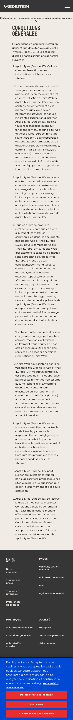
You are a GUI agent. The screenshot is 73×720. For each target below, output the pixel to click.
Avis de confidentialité (19, 627)
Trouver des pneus (13, 581)
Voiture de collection (51, 577)
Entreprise (45, 627)
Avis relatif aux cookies (15, 645)
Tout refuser (36, 704)
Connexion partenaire (51, 635)
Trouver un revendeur (12, 592)
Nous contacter (12, 571)
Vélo (41, 585)
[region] (36, 688)
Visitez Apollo (47, 643)
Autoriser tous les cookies (36, 713)
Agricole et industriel (51, 593)
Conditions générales (18, 635)
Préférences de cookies (13, 603)
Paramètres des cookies (36, 694)
